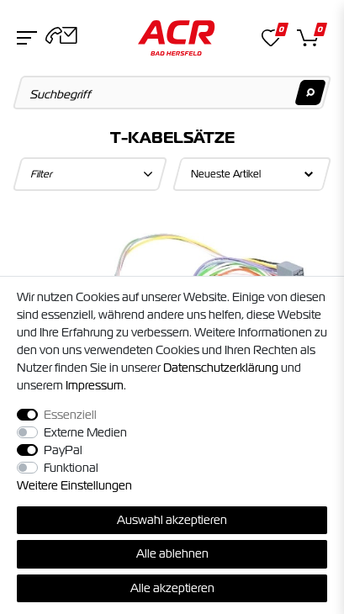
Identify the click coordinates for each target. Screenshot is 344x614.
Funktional (71, 467)
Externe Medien (85, 432)
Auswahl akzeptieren (172, 519)
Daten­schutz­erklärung (220, 367)
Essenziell (70, 414)
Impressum (95, 385)
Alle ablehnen (172, 553)
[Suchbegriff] (172, 92)
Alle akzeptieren (172, 587)
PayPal (63, 450)
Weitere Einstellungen (74, 485)
